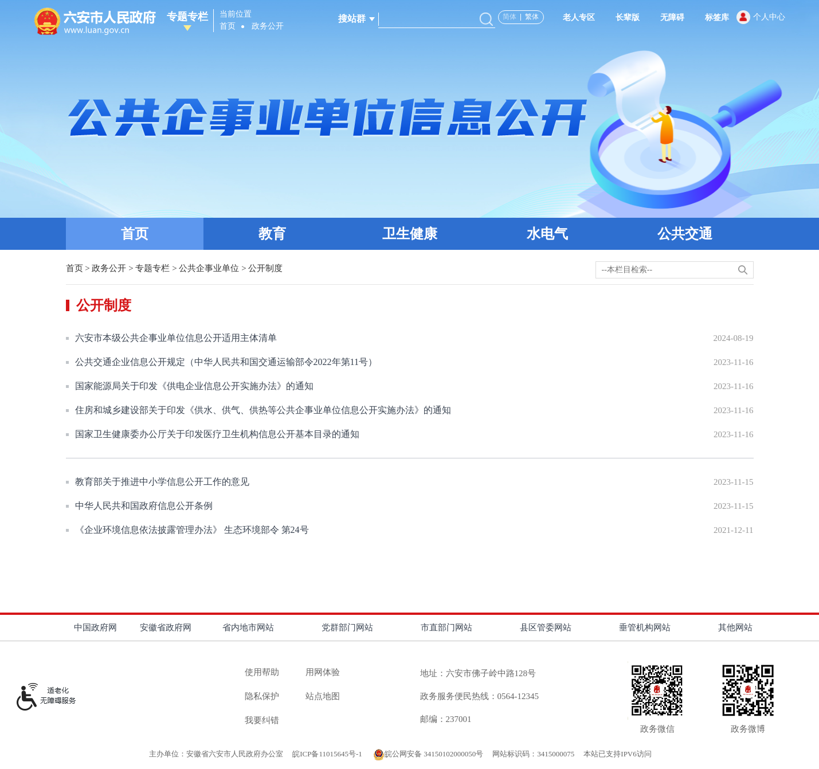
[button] (622, 17)
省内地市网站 (248, 627)
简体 (509, 17)
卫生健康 (409, 233)
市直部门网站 (446, 627)
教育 (272, 233)
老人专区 (579, 17)
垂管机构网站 (645, 627)
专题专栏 (187, 21)
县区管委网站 (545, 627)
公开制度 (265, 268)
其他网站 (735, 627)
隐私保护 (262, 696)
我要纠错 (262, 720)
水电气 (547, 233)
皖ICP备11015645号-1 (328, 754)
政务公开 (268, 26)
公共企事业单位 (209, 268)
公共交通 (684, 233)
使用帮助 (262, 672)
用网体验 (322, 672)
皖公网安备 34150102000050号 (428, 754)
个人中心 (769, 17)
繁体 (532, 17)
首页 (228, 26)
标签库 (717, 17)
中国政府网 (95, 627)
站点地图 (322, 696)
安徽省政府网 (165, 627)
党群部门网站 (347, 627)
